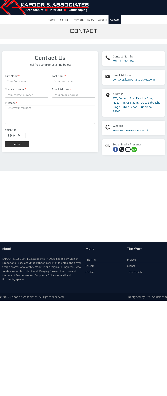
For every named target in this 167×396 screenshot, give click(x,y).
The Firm (90, 259)
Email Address (61, 89)
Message (11, 102)
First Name (12, 76)
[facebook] (115, 149)
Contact (89, 272)
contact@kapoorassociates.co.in (134, 79)
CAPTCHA (11, 130)
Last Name (59, 76)
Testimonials (134, 272)
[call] (121, 149)
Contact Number (15, 89)
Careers (89, 266)
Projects (131, 259)
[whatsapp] (134, 149)
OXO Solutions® (156, 297)
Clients (131, 266)
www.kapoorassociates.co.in (131, 130)
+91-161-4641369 (123, 60)
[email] (128, 149)
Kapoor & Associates (24, 297)
